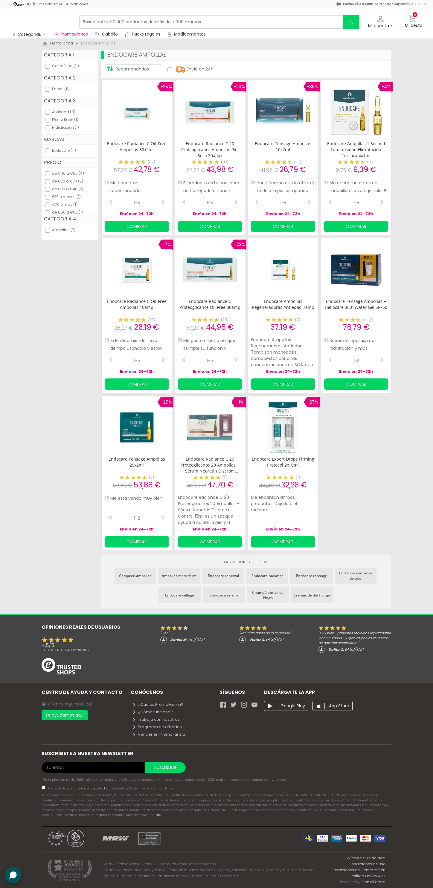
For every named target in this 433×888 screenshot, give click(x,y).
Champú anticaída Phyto (267, 595)
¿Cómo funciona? (152, 712)
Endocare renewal (223, 575)
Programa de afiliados (157, 727)
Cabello (106, 34)
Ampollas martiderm (179, 575)
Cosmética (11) (65, 65)
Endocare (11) (64, 150)
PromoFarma (373, 881)
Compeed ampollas (135, 575)
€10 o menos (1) (66, 196)
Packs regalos (142, 34)
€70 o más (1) (64, 204)
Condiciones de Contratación (357, 869)
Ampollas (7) (64, 229)
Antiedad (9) (63, 111)
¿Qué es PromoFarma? (157, 704)
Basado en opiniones (65, 650)
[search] (351, 22)
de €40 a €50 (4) (68, 173)
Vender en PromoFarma (158, 734)
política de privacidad (86, 788)
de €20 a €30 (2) (67, 181)
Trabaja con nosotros (156, 719)
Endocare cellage (179, 595)
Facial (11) (61, 88)
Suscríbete (165, 767)
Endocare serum (224, 595)
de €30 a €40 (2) (67, 188)
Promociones (71, 34)
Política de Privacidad (365, 858)
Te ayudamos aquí (65, 715)
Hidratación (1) (65, 127)
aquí (159, 814)
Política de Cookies (368, 875)
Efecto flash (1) (65, 119)
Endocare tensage (311, 575)
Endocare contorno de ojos (355, 575)
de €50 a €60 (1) (67, 212)
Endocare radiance (267, 575)
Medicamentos (186, 34)
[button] (380, 22)
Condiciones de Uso (366, 863)
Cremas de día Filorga (312, 595)
